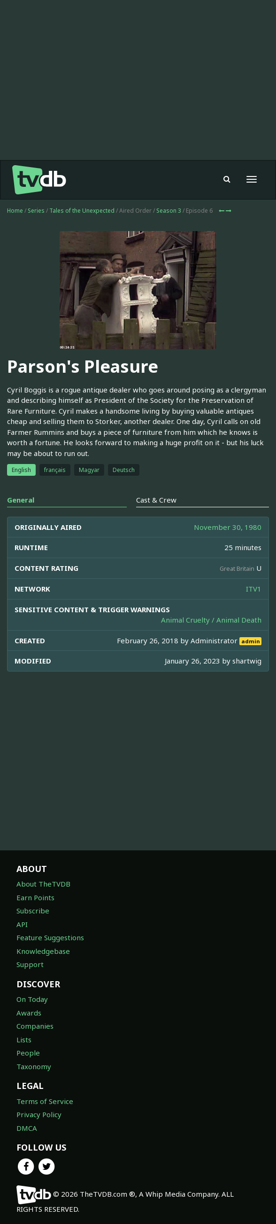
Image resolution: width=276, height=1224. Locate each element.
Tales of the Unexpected (82, 211)
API (22, 924)
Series (36, 211)
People (28, 1052)
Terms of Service (44, 1101)
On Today (32, 999)
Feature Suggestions (50, 937)
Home (15, 211)
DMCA (26, 1128)
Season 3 (168, 211)
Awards (28, 1012)
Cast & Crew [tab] (156, 499)
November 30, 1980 (227, 527)
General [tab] (20, 499)
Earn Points (35, 897)
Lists (23, 1039)
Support (30, 964)
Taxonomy (33, 1066)
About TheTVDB (43, 883)
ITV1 (253, 588)
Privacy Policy (38, 1114)
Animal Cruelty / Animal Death (211, 619)
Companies (35, 1026)
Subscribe (32, 910)
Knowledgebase (43, 951)
